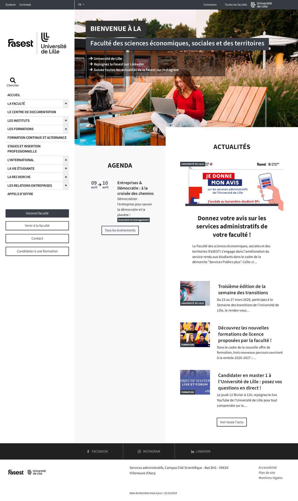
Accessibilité (268, 467)
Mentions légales (270, 477)
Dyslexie (11, 5)
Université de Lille (105, 58)
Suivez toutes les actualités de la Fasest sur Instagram (134, 69)
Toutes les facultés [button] (236, 5)
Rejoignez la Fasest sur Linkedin (116, 64)
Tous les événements (120, 230)
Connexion (210, 5)
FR (80, 5)
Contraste (25, 5)
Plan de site (267, 472)
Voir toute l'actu (232, 422)
